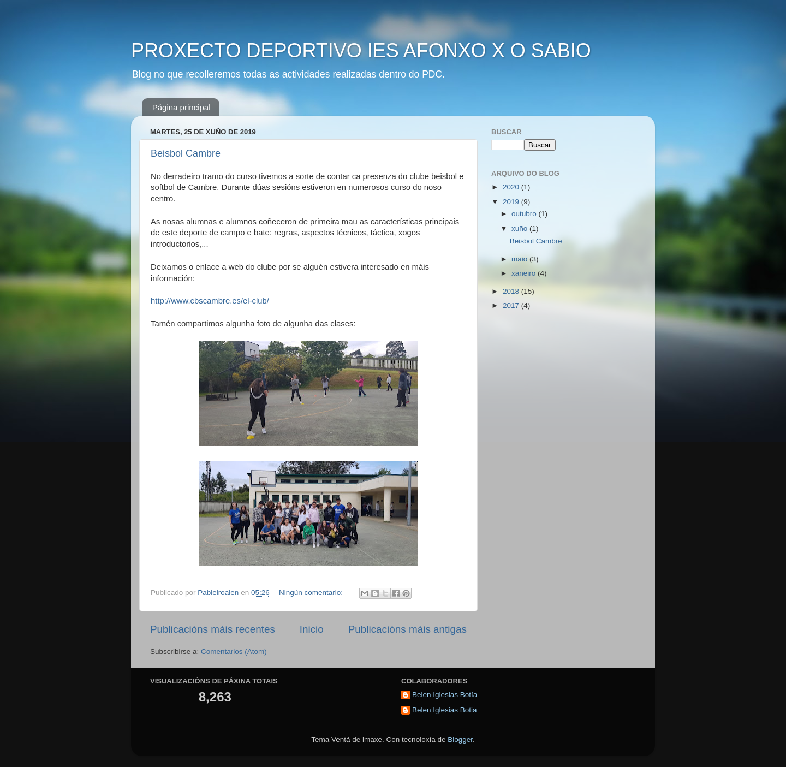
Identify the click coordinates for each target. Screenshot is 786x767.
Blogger (460, 739)
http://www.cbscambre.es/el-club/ (210, 300)
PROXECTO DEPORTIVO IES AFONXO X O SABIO (361, 50)
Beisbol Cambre (186, 153)
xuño (520, 228)
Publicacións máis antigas (407, 629)
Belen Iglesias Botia (444, 710)
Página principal (181, 107)
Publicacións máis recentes (212, 629)
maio (520, 259)
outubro (525, 214)
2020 (512, 187)
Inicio (312, 629)
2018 (512, 291)
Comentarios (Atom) (234, 651)
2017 (512, 305)
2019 (512, 202)
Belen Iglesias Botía (444, 695)
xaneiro (524, 273)
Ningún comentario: (312, 592)
